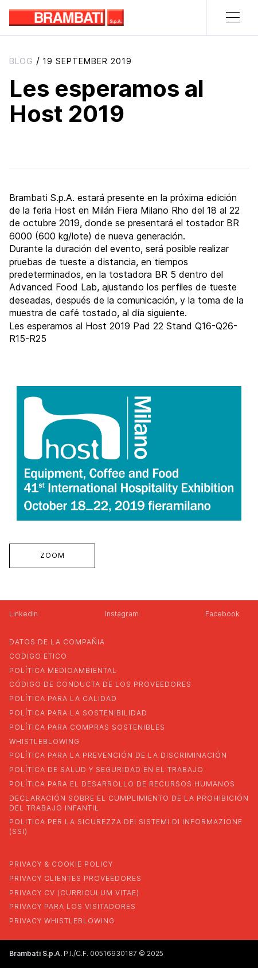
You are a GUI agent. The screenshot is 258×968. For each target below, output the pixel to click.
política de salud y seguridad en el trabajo (106, 769)
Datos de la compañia (57, 642)
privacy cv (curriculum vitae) (74, 892)
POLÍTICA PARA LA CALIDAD (63, 698)
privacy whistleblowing (62, 920)
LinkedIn (23, 613)
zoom (52, 555)
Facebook (222, 613)
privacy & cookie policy (61, 864)
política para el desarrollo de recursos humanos (122, 784)
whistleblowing (44, 741)
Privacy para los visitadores (72, 906)
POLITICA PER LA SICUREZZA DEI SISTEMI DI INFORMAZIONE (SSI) (126, 826)
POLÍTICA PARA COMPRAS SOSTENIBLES (87, 727)
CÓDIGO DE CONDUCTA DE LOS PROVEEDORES (100, 684)
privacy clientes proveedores (75, 878)
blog (21, 61)
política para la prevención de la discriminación (118, 755)
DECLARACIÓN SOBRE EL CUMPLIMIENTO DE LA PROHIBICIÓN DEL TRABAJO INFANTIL (129, 803)
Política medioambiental (63, 670)
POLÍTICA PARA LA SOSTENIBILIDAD (78, 713)
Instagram (122, 613)
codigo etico (38, 656)
